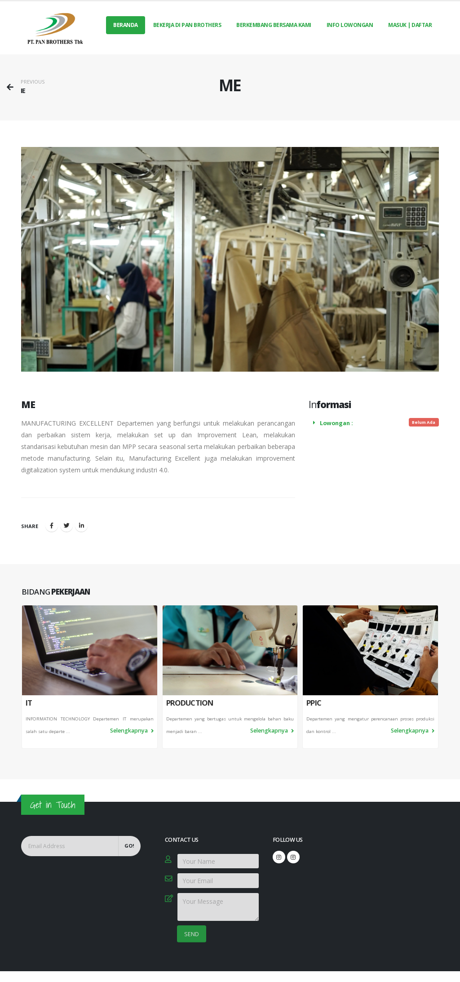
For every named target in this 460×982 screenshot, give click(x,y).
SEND (191, 934)
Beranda (125, 25)
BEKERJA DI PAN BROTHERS (187, 25)
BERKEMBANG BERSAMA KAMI (273, 25)
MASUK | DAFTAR (410, 25)
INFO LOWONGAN (350, 25)
